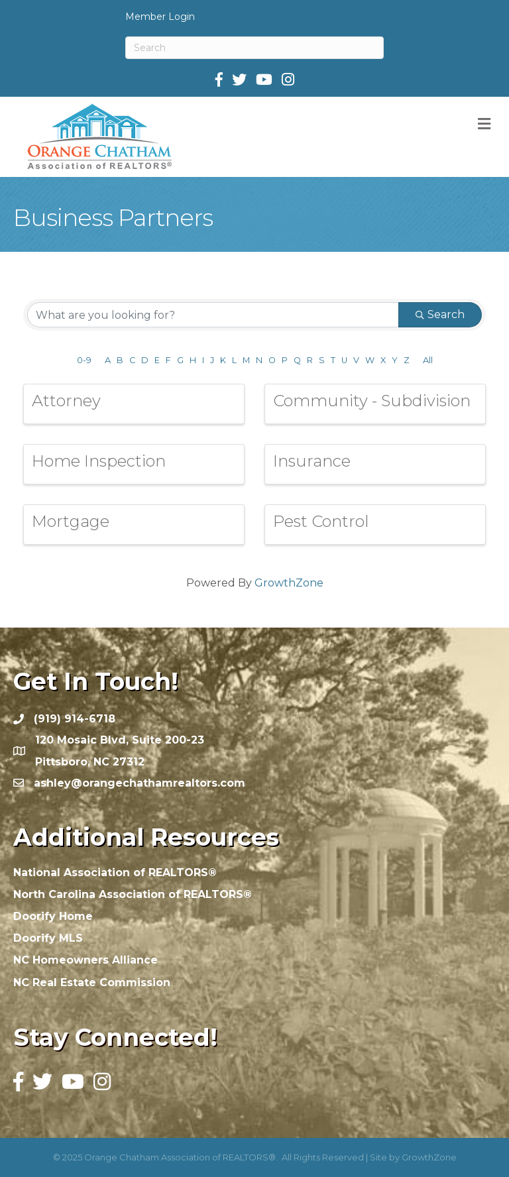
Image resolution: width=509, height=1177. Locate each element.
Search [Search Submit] (440, 314)
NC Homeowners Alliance (85, 960)
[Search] (254, 47)
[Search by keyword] (213, 314)
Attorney (66, 400)
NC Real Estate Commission (91, 982)
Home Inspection (99, 461)
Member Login (160, 17)
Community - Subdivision (372, 400)
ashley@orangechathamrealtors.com (139, 783)
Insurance (312, 461)
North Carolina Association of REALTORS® (132, 894)
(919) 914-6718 (74, 718)
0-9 (84, 360)
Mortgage (70, 521)
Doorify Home (53, 916)
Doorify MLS (48, 938)
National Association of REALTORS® (115, 872)
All (428, 360)
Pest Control (321, 521)
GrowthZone (288, 583)
